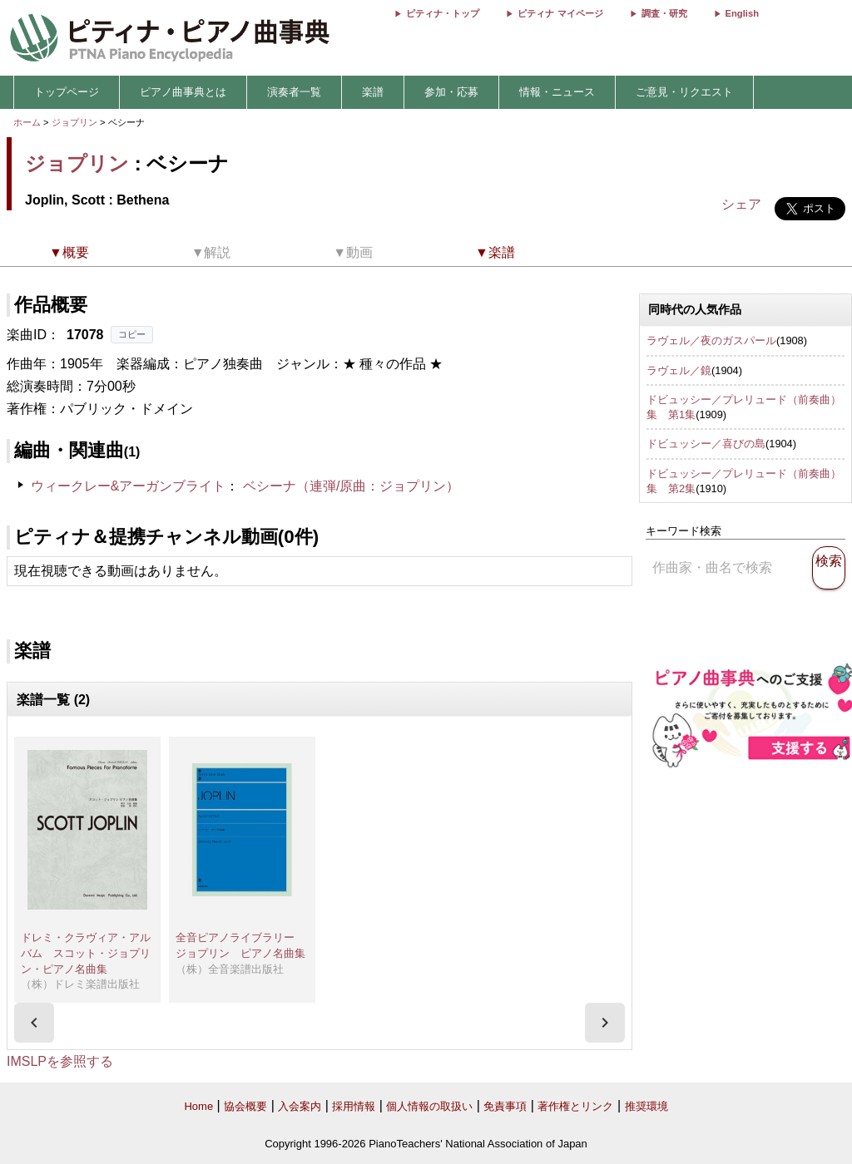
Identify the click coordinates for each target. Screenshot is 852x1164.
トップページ (66, 92)
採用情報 (353, 1106)
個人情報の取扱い (429, 1106)
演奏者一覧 (294, 92)
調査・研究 (664, 13)
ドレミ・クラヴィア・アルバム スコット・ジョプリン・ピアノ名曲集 (86, 952)
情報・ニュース (557, 92)
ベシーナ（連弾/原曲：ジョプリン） (351, 486)
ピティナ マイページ (560, 13)
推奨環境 (646, 1106)
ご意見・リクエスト (684, 92)
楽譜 (373, 92)
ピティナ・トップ (442, 13)
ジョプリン (74, 122)
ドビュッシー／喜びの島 (705, 443)
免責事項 (505, 1106)
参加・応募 (451, 92)
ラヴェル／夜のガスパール (711, 340)
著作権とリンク (575, 1106)
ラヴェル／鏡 (678, 370)
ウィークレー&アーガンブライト (128, 486)
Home (198, 1106)
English (742, 13)
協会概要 (245, 1106)
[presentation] (34, 1023)
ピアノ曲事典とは (183, 92)
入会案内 (299, 1106)
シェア (741, 204)
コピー (132, 334)
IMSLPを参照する (60, 1061)
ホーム (27, 122)
